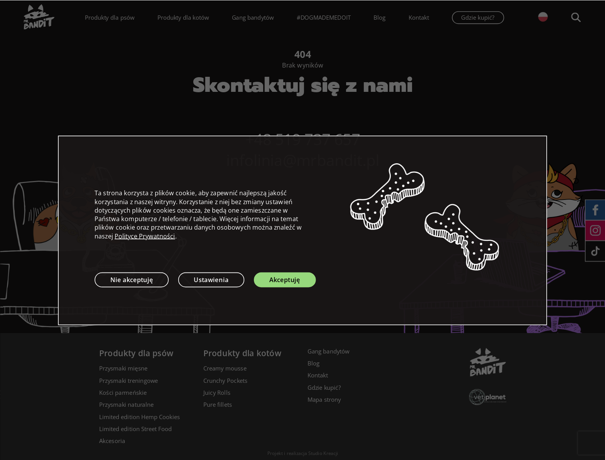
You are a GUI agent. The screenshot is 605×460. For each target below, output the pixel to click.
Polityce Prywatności (145, 236)
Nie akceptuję (131, 279)
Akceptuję (284, 279)
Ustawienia (211, 279)
